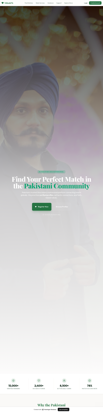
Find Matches (29, 3)
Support (58, 3)
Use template (63, 409)
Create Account (95, 3)
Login (86, 3)
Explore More (68, 3)
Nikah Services (40, 3)
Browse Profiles (62, 207)
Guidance (50, 3)
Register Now (41, 207)
